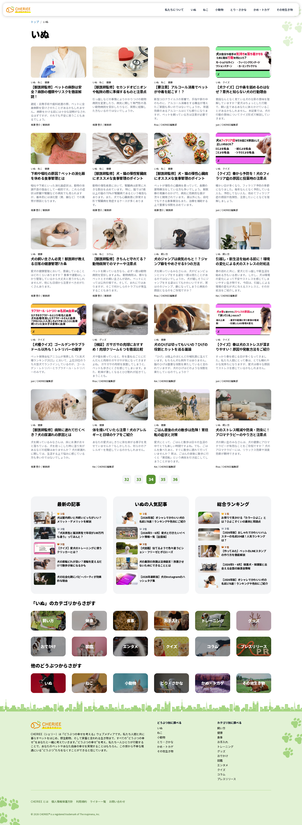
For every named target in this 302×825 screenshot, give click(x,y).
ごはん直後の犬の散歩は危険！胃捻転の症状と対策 (181, 432)
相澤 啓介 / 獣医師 (40, 124)
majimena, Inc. (92, 814)
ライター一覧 (98, 801)
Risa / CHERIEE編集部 (165, 124)
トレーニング (225, 746)
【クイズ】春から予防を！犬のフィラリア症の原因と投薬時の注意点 (243, 176)
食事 (220, 737)
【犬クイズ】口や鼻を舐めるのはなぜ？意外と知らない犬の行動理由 (243, 89)
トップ (35, 22)
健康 (47, 82)
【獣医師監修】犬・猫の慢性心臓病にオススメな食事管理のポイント (181, 176)
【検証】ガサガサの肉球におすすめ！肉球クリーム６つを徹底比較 (117, 347)
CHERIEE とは (39, 801)
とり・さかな (238, 10)
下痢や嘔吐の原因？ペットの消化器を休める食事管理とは (58, 176)
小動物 (219, 10)
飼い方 (164, 254)
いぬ (193, 10)
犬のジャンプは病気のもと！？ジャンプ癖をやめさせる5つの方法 (181, 261)
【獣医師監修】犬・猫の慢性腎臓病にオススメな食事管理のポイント (119, 176)
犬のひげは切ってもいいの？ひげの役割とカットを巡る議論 (181, 347)
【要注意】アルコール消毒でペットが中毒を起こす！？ (181, 89)
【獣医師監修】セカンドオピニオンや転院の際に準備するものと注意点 (119, 89)
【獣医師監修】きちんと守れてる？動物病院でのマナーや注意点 (119, 261)
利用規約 (81, 801)
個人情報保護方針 (62, 801)
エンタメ (222, 765)
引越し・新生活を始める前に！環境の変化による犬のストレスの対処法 (243, 261)
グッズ (102, 339)
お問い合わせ (117, 801)
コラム (109, 254)
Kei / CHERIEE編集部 (226, 295)
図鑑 (220, 760)
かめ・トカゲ (261, 10)
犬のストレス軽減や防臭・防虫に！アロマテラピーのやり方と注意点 (243, 432)
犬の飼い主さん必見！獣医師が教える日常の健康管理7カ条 (58, 261)
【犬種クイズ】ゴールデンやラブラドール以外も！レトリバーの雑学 (58, 347)
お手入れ (222, 742)
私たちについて (174, 10)
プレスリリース (226, 779)
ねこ (205, 10)
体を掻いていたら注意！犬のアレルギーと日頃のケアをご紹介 (119, 432)
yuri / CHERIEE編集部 (227, 124)
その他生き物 (285, 10)
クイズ (226, 82)
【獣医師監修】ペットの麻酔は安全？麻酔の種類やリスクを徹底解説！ (56, 91)
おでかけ (222, 756)
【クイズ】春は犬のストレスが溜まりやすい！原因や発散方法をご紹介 (243, 347)
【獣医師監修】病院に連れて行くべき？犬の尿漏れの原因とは (58, 432)
